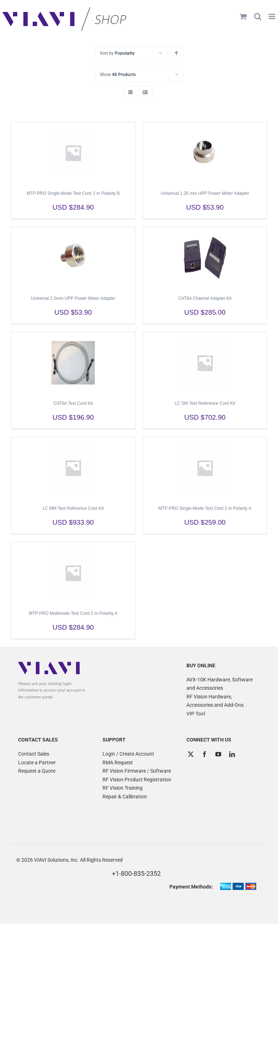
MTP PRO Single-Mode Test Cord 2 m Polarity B (73, 193)
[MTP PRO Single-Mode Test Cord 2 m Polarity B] (73, 153)
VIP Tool (195, 714)
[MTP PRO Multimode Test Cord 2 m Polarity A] (73, 573)
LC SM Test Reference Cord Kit (204, 403)
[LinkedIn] (232, 754)
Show (118, 74)
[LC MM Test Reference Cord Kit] (73, 468)
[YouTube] (218, 754)
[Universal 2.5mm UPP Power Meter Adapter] (73, 258)
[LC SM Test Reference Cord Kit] (205, 363)
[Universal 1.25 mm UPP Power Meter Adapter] (205, 153)
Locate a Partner (37, 762)
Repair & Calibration (124, 796)
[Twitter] (191, 754)
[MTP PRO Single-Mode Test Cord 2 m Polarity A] (205, 468)
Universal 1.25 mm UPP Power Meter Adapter (205, 193)
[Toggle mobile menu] (272, 16)
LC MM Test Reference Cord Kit (73, 508)
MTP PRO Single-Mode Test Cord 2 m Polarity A (205, 508)
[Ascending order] (176, 53)
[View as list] (145, 92)
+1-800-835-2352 (136, 873)
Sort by (117, 53)
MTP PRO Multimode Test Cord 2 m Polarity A (73, 613)
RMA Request (117, 762)
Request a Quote (36, 771)
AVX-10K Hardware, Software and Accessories (219, 684)
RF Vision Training (122, 788)
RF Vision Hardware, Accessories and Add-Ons (215, 701)
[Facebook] (204, 754)
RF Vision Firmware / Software (136, 771)
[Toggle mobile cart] (243, 16)
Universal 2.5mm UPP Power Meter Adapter (73, 298)
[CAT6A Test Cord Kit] (73, 363)
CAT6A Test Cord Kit (73, 403)
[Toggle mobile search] (257, 16)
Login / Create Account (128, 754)
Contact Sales (33, 754)
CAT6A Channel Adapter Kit (204, 298)
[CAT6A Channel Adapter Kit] (205, 258)
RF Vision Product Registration (136, 779)
